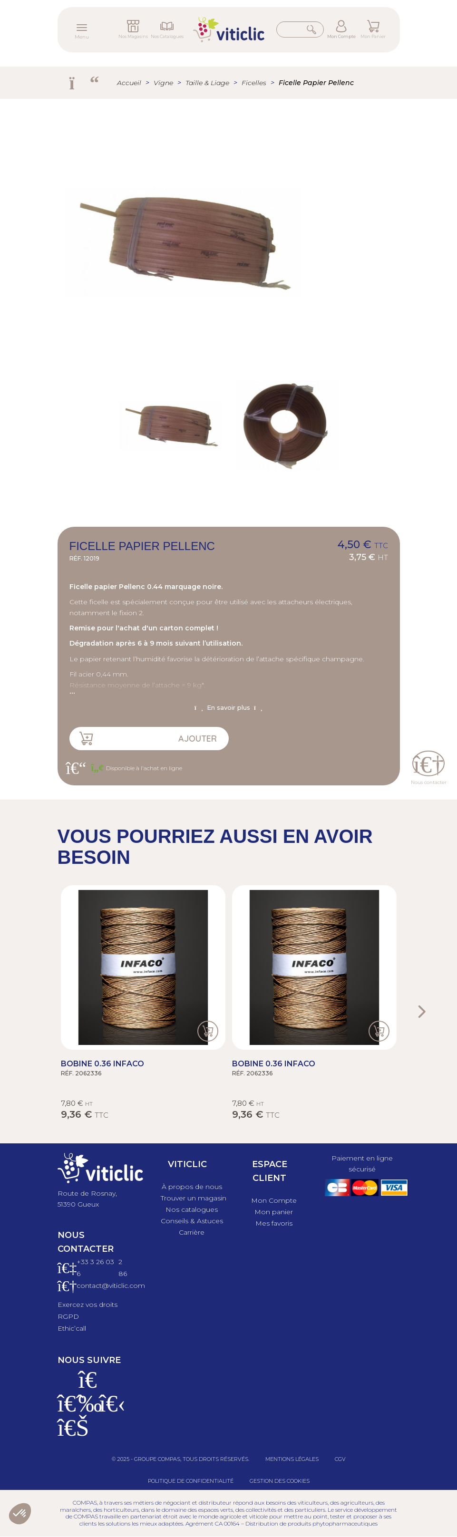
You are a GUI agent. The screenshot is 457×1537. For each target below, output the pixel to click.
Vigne (163, 82)
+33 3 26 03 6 (95, 1267)
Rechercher (312, 29)
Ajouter (197, 738)
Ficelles (254, 82)
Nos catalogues (191, 1209)
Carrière (191, 1232)
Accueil (129, 82)
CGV (340, 1459)
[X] (108, 1409)
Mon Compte (341, 36)
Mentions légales (292, 1459)
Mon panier (273, 1212)
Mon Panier (373, 36)
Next (421, 1012)
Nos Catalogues (167, 36)
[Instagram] (87, 1409)
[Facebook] (67, 1409)
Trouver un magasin (193, 1198)
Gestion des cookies (280, 1481)
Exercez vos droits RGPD (87, 1310)
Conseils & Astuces (192, 1221)
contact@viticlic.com (111, 1285)
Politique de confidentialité (190, 1481)
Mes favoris (273, 1223)
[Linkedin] (67, 1433)
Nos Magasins (133, 36)
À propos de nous (192, 1186)
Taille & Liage (207, 82)
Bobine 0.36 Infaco (102, 1063)
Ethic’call (72, 1328)
